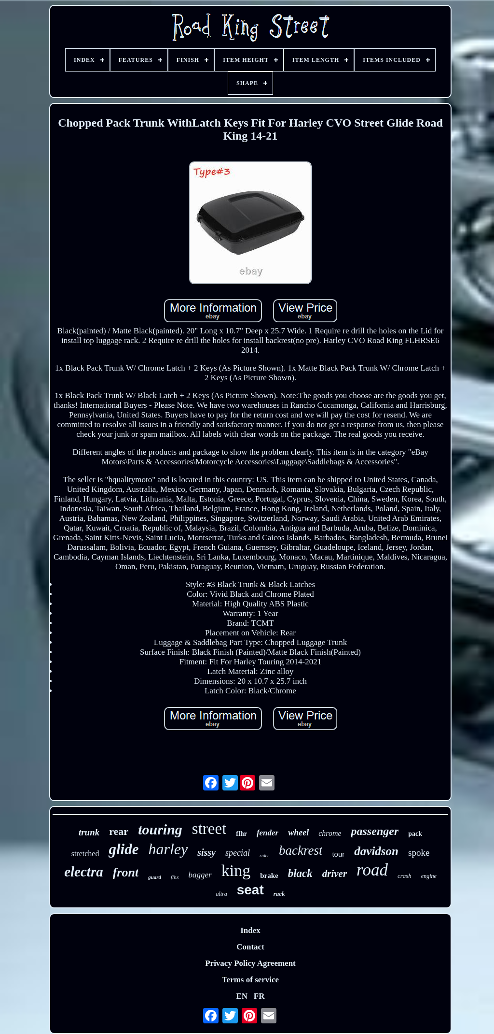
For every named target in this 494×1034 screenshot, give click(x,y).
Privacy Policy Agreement (250, 963)
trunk (89, 832)
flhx (175, 877)
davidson (376, 851)
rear (118, 831)
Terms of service (250, 979)
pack (415, 833)
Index (250, 930)
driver (334, 873)
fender (267, 832)
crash (405, 875)
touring (160, 829)
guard (154, 877)
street (209, 828)
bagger (200, 874)
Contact (250, 946)
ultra (221, 893)
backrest (300, 850)
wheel (298, 832)
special (237, 853)
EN (241, 996)
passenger (375, 831)
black (300, 873)
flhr (241, 833)
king (235, 870)
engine (429, 876)
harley (168, 849)
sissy (206, 852)
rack (279, 893)
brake (269, 875)
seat (250, 889)
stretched (85, 853)
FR (259, 996)
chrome (329, 833)
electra (83, 871)
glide (123, 849)
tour (338, 854)
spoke (418, 852)
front (125, 872)
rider (264, 855)
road (372, 870)
